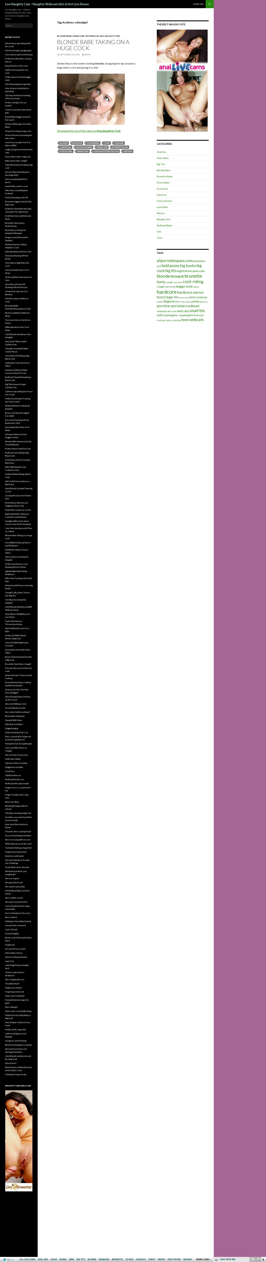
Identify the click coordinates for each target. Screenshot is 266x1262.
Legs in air (9, 961)
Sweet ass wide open (14, 856)
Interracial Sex (94, 36)
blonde (64, 143)
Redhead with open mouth (17, 783)
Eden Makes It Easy (13, 953)
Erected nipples (12, 933)
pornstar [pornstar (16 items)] (164, 306)
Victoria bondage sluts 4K (16, 197)
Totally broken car (13, 775)
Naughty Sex (112, 36)
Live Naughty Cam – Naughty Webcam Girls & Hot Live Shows (47, 4)
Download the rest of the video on (89, 130)
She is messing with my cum (17, 839)
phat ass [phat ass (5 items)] (204, 301)
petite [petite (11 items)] (195, 301)
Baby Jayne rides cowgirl (16, 160)
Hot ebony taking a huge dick (18, 84)
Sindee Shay (83, 151)
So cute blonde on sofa (15, 708)
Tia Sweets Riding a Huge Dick (18, 847)
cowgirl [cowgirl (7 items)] (161, 286)
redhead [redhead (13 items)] (193, 306)
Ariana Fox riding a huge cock (18, 131)
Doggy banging (11, 728)
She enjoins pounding (14, 886)
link (263, 1209)
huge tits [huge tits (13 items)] (172, 297)
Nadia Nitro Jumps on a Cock (18, 510)
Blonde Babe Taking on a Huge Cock (93, 44)
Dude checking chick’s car (16, 732)
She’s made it (11, 917)
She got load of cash (14, 882)
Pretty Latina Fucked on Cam (18, 448)
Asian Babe (163, 158)
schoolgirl (66, 151)
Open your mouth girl (14, 996)
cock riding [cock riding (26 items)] (193, 281)
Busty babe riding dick (15, 716)
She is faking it (11, 1007)
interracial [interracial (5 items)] (184, 297)
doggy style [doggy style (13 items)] (184, 286)
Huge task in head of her (16, 852)
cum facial (65, 147)
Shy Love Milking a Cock (15, 704)
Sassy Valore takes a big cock (18, 156)
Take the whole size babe (16, 763)
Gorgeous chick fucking (15, 1040)
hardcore (102, 147)
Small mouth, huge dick (15, 1029)
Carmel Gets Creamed (15, 925)
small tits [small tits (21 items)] (197, 310)
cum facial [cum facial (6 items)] (170, 286)
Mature (161, 213)
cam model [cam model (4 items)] (178, 282)
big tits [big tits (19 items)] (171, 270)
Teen (159, 237)
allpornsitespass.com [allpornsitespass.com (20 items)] (175, 260)
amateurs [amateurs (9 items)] (199, 261)
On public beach (12, 983)
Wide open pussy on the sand (18, 843)
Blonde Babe (64, 36)
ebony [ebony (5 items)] (196, 287)
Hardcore (78, 36)
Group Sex (162, 188)
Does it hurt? (10, 1063)
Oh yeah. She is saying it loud (18, 831)
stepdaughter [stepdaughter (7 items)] (170, 315)
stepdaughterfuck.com (106, 151)
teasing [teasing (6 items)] (177, 320)
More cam (198, 4)
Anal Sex (161, 151)
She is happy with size (14, 979)
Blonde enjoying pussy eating (18, 1045)
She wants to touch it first (16, 902)
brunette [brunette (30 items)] (193, 276)
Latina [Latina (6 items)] (160, 301)
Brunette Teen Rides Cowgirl (18, 664)
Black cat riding (12, 802)
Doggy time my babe (14, 767)
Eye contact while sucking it (17, 712)
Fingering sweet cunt (14, 991)
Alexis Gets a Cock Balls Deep (18, 1011)
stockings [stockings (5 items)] (161, 320)
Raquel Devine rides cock (16, 65)
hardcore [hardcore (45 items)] (167, 292)
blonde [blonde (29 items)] (163, 276)
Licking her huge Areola (15, 1074)
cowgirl (119, 143)
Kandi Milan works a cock (16, 186)
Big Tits (161, 164)
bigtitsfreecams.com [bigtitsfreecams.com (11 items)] (190, 271)
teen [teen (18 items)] (185, 319)
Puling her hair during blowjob (18, 743)
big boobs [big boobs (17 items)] (188, 265)
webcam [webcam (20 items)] (196, 319)
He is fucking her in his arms (17, 913)
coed (107, 143)
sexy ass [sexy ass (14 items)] (183, 311)
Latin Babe (162, 207)
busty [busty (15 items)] (161, 282)
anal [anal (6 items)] (159, 266)
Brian (87, 54)
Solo (159, 231)
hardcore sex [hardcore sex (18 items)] (187, 292)
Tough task (10, 944)
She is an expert (12, 878)
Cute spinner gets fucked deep (19, 54)
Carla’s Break (11, 929)
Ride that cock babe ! (14, 724)
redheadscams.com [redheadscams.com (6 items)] (166, 311)
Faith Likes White (13, 759)
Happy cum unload (13, 987)
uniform (127, 151)
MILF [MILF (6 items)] (177, 301)
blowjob (77, 143)
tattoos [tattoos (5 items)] (169, 320)
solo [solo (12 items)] (160, 315)
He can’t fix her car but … (16, 949)
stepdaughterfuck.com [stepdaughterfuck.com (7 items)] (191, 315)
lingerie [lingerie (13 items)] (169, 301)
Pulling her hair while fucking (18, 921)
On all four (10, 771)
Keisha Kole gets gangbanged (18, 50)
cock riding (93, 143)
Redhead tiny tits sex (14, 779)
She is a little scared (14, 898)
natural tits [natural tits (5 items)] (186, 301)
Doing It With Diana (13, 720)
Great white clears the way (17, 867)
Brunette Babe (165, 176)
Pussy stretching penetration (18, 835)
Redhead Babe (164, 225)
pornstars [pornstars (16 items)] (179, 306)
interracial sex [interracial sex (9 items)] (198, 297)
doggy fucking (84, 147)
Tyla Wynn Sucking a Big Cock (18, 813)
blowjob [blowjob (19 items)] (177, 276)
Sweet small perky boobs (16, 957)
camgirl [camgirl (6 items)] (169, 282)
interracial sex (120, 147)
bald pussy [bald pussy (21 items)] (170, 265)
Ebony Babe (163, 182)
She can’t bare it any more (16, 755)
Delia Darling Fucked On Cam (18, 251)
